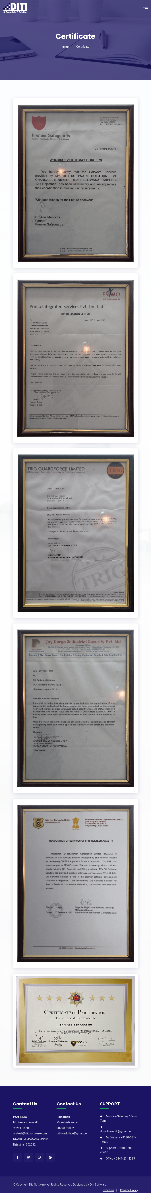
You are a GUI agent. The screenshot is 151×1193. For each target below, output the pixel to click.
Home (65, 47)
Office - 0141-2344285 (120, 1158)
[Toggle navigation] (146, 8)
